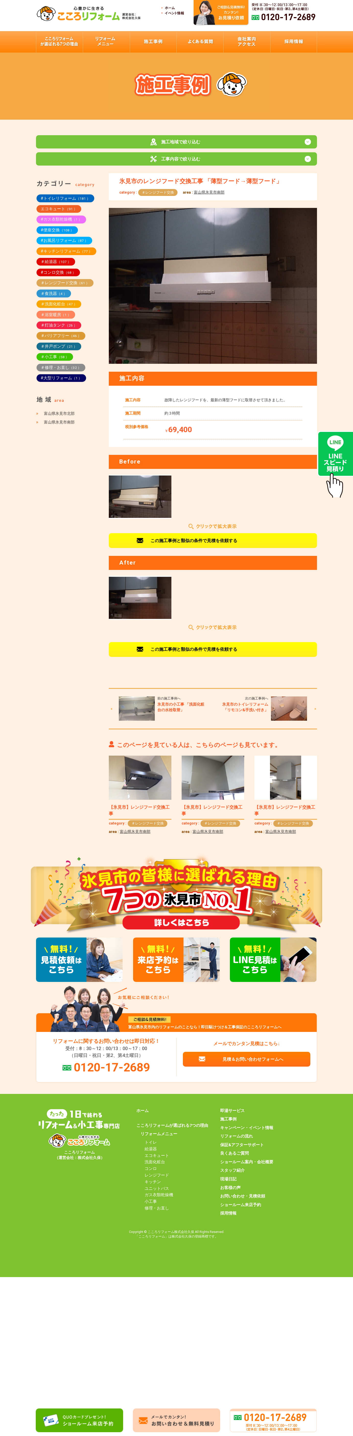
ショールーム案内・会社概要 (246, 1166)
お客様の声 (230, 1192)
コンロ (151, 1173)
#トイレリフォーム (65, 202)
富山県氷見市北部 (59, 418)
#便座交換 (57, 234)
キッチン (153, 1186)
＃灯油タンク (59, 329)
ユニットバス (157, 1193)
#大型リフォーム (61, 382)
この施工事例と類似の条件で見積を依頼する (193, 544)
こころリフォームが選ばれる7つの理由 (172, 1130)
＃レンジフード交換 (158, 197)
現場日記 (228, 1183)
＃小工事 (55, 361)
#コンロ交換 (58, 276)
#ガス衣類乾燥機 (61, 223)
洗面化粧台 (155, 1166)
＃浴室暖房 (56, 319)
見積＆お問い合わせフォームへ (252, 1063)
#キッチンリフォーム (66, 255)
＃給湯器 (56, 266)
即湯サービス (232, 1115)
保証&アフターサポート (242, 1149)
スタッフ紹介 (232, 1175)
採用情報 (228, 1218)
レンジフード (157, 1180)
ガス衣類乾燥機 (159, 1199)
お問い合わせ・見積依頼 (242, 1200)
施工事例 (228, 1123)
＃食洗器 (54, 297)
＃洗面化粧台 (59, 308)
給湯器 (151, 1153)
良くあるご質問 (234, 1158)
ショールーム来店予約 (240, 1209)
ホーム (142, 1115)
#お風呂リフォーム (64, 245)
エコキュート (59, 213)
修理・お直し (157, 1212)
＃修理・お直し (61, 372)
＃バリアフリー (61, 340)
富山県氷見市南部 (209, 196)
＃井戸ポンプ (59, 350)
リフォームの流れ (236, 1141)
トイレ (151, 1147)
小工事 (151, 1206)
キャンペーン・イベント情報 (246, 1132)
